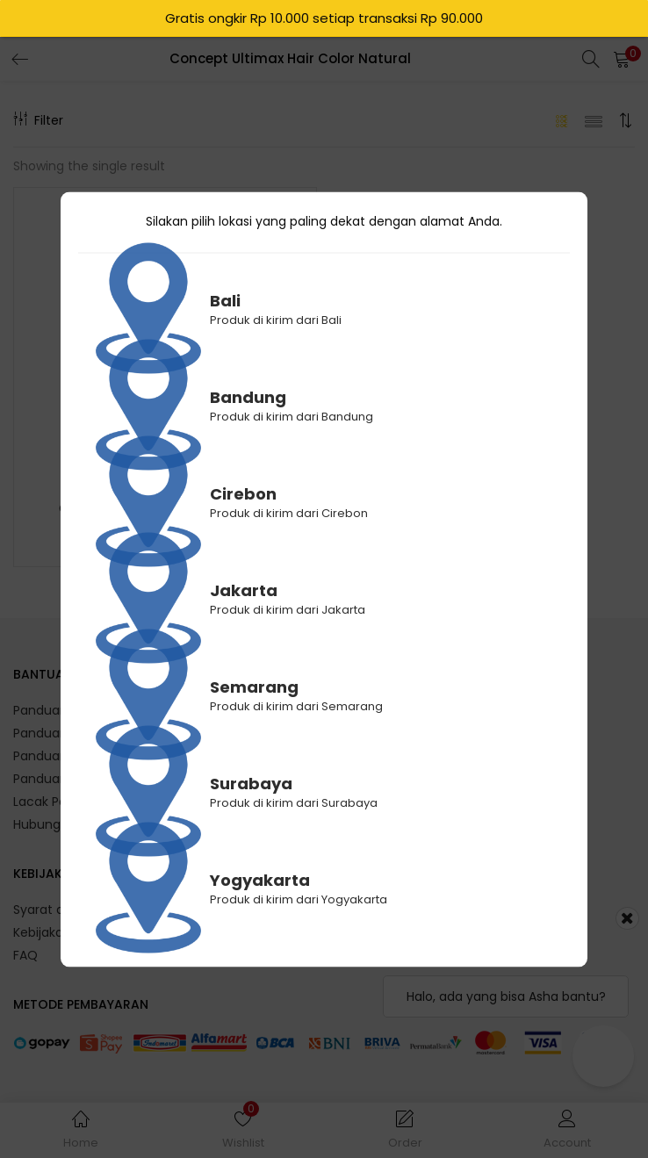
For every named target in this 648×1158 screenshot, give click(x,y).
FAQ (25, 955)
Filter (38, 120)
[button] (621, 59)
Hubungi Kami (55, 824)
